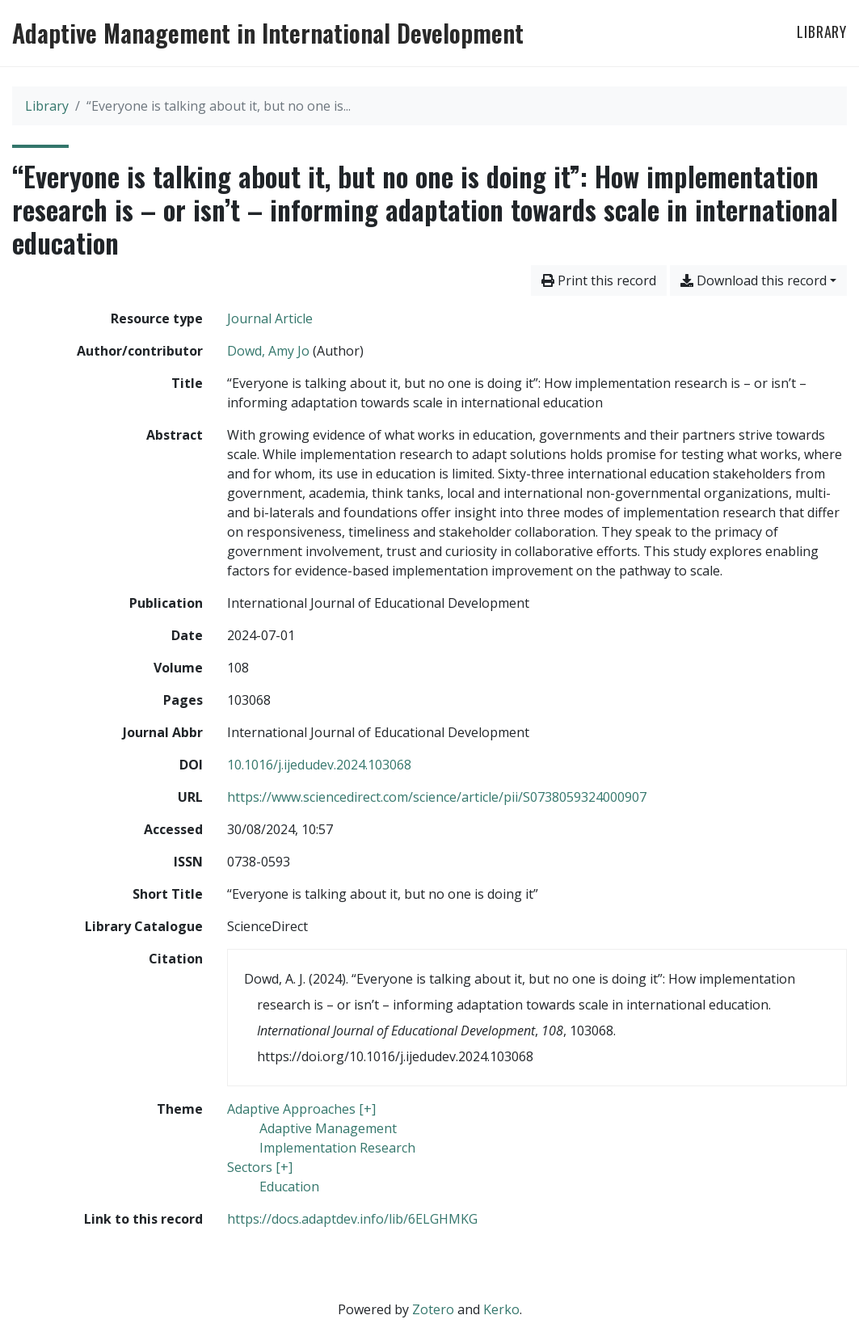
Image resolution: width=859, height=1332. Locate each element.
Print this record (598, 280)
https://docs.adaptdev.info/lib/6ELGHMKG (352, 1219)
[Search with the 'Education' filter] (289, 1186)
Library (822, 31)
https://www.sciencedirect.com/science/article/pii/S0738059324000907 (436, 797)
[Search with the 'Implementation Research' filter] (337, 1148)
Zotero (433, 1309)
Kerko (501, 1309)
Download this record (753, 280)
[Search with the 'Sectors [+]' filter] (260, 1167)
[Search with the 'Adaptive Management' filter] (328, 1128)
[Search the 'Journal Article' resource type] (270, 318)
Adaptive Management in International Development (268, 33)
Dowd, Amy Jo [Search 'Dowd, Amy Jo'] (268, 351)
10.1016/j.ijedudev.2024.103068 (319, 764)
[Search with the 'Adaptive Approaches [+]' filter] (301, 1109)
